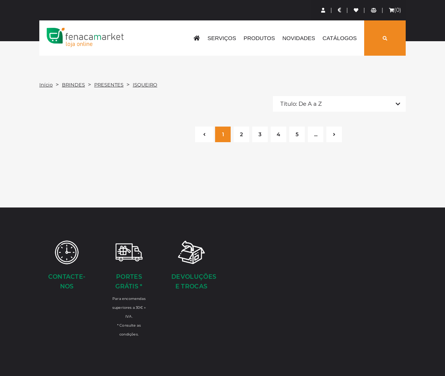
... (315, 134)
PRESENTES (108, 85)
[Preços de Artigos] (340, 10)
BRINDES (73, 85)
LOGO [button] (85, 37)
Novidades (298, 38)
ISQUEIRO (145, 85)
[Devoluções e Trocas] (191, 265)
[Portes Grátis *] (129, 288)
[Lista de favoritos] (356, 10)
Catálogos (340, 38)
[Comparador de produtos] (374, 10)
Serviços (221, 38)
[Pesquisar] (385, 38)
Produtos (259, 38)
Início (46, 85)
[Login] (323, 10)
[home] (197, 38)
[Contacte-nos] (66, 265)
